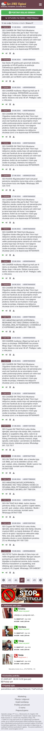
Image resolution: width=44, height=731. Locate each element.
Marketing (22, 696)
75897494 (6, 523)
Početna (15, 23)
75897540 (6, 479)
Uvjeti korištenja (22, 702)
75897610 (6, 456)
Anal (22, 23)
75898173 (6, 261)
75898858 (6, 60)
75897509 (6, 500)
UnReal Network (23, 689)
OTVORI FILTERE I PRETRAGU (22, 18)
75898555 (6, 175)
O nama (22, 708)
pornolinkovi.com (8, 689)
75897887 (6, 338)
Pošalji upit (8, 682)
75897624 (6, 426)
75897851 (6, 361)
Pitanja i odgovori (22, 699)
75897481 (6, 551)
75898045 (6, 284)
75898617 (6, 143)
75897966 (6, 317)
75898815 (6, 87)
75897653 (6, 393)
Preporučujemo (22, 710)
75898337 (6, 229)
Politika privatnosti (22, 705)
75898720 (6, 111)
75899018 (6, 27)
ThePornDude (37, 689)
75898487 (6, 196)
